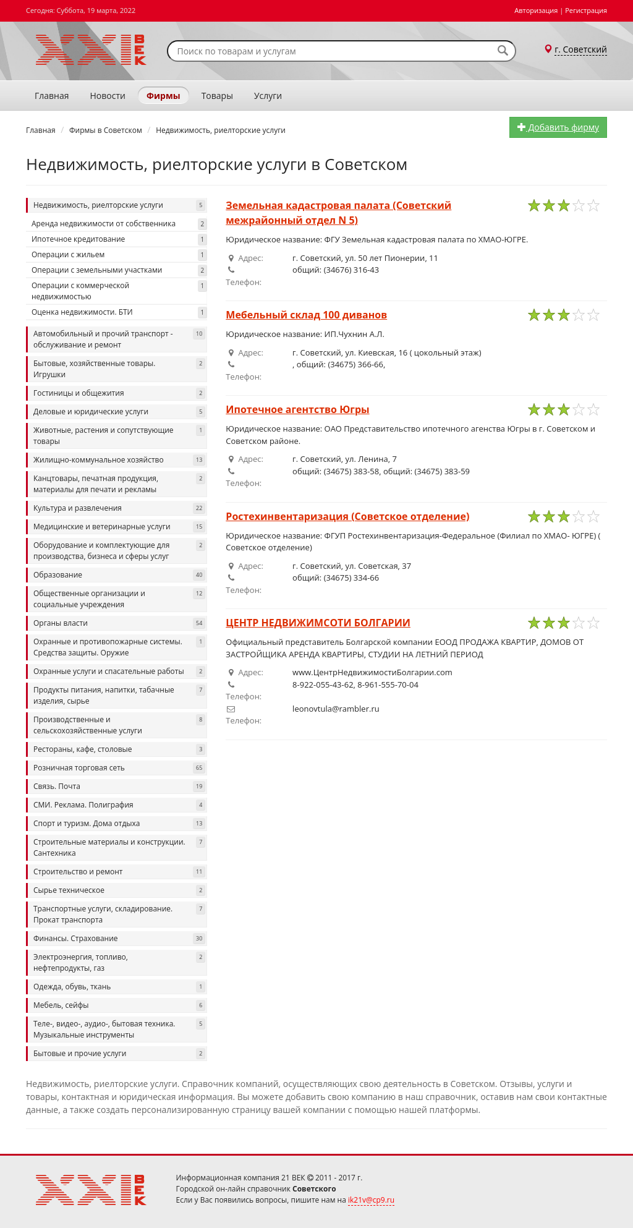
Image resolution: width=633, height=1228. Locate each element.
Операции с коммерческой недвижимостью (119, 291)
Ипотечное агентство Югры (297, 409)
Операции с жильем (119, 255)
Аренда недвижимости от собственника (119, 224)
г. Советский (580, 49)
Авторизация (536, 10)
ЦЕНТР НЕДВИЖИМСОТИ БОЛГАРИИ (318, 622)
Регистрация (586, 10)
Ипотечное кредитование (119, 239)
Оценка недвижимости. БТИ (119, 312)
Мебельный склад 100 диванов (306, 315)
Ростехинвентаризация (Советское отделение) (347, 516)
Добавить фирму (558, 127)
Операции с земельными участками (119, 270)
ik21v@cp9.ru (371, 1200)
